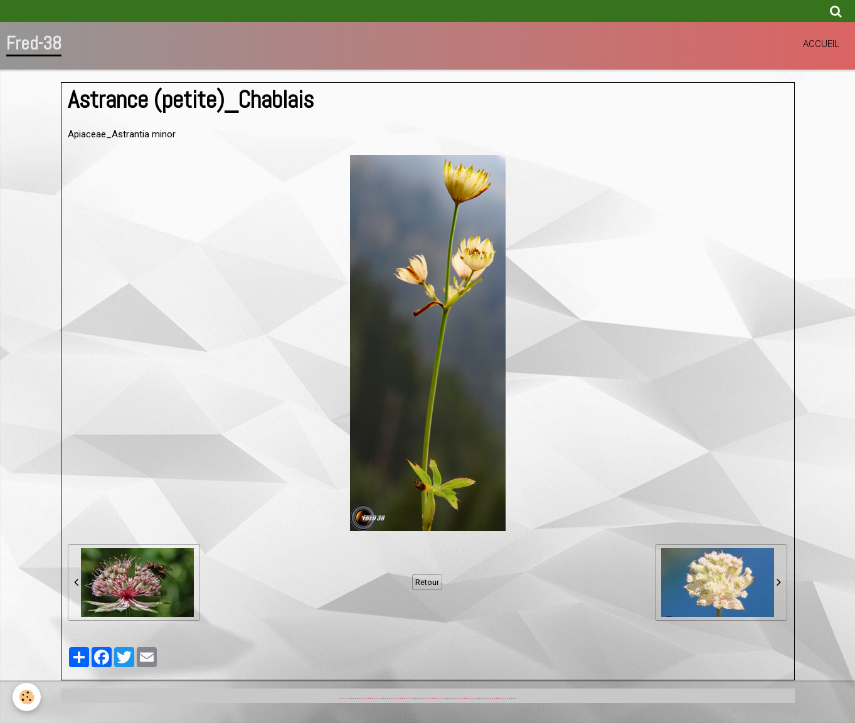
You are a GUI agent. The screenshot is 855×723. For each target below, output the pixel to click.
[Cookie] (27, 697)
